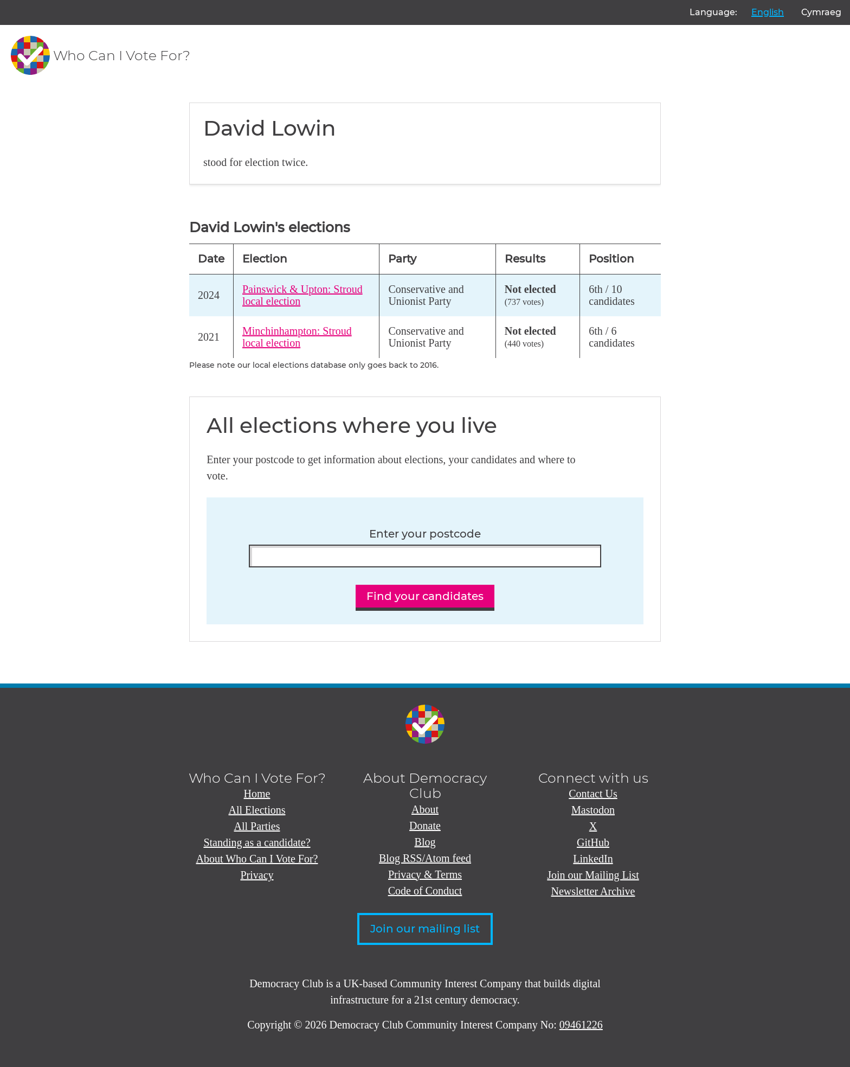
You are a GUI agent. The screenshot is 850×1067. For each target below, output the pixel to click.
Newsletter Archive (593, 891)
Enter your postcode (425, 534)
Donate (425, 826)
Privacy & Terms (425, 874)
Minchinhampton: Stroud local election (297, 337)
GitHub (593, 842)
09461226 (581, 1025)
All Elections (257, 810)
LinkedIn (593, 859)
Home (257, 794)
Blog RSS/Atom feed (425, 858)
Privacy (256, 875)
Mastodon (593, 810)
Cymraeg (821, 12)
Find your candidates (425, 596)
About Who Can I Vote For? (257, 859)
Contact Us (593, 794)
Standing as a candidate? (256, 842)
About (425, 809)
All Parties (257, 826)
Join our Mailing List (593, 875)
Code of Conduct (425, 891)
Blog (425, 842)
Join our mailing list (425, 928)
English (767, 12)
